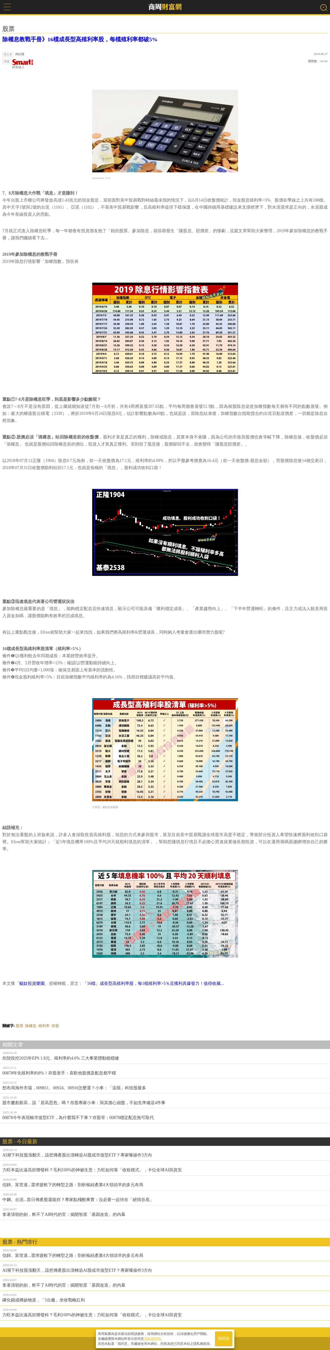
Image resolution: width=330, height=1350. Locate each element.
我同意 (223, 1339)
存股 (55, 1026)
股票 (19, 1026)
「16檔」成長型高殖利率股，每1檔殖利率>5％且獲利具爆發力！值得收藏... (153, 983)
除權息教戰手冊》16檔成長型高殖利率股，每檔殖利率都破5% (80, 39)
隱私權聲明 (152, 1338)
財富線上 (22, 64)
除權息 (30, 1026)
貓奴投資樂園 (32, 983)
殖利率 (44, 1026)
